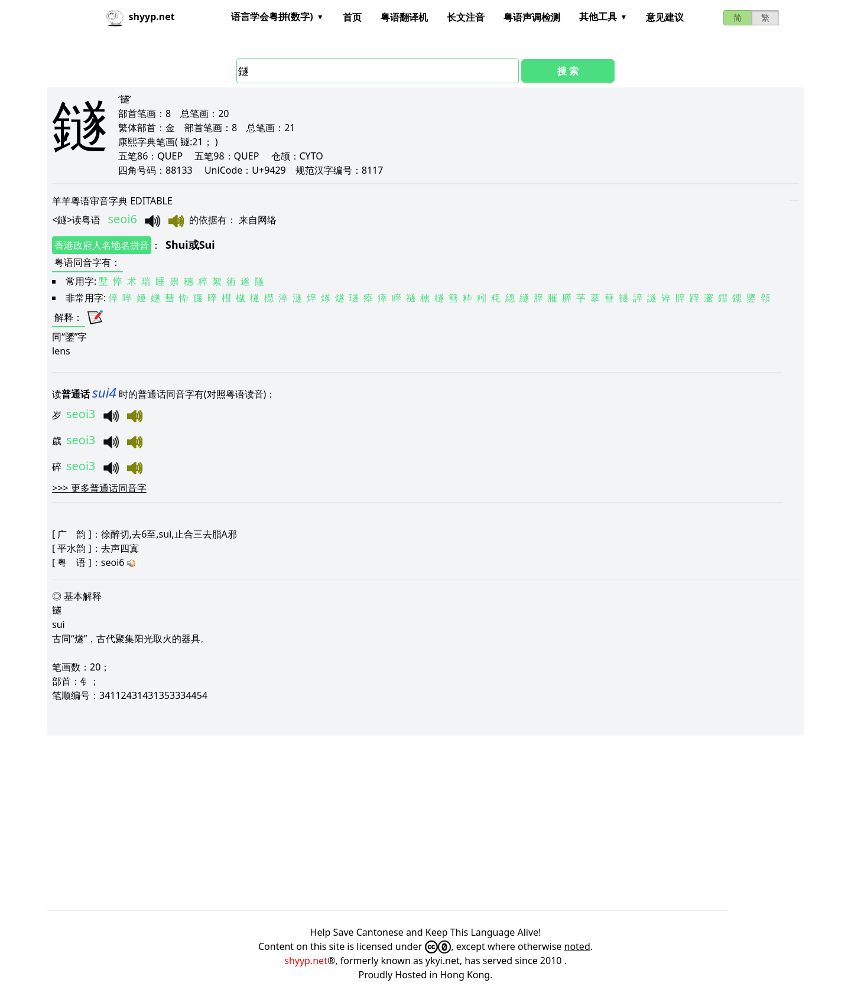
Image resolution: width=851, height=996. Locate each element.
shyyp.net (305, 960)
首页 (352, 17)
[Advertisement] (401, 823)
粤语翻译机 (404, 17)
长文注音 (466, 17)
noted (577, 946)
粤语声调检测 (532, 17)
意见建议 (665, 17)
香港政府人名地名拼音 (101, 245)
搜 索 (568, 70)
